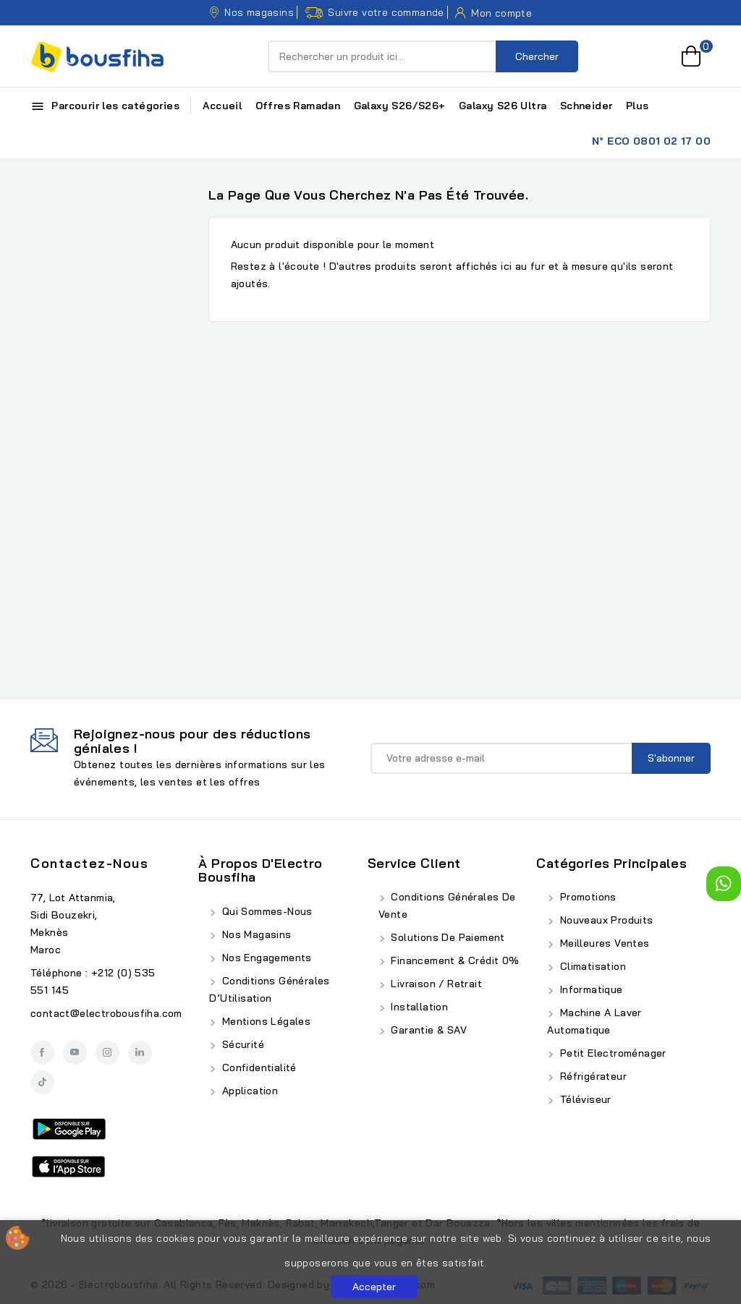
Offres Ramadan (298, 105)
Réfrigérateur (591, 1076)
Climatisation (591, 966)
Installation (418, 1006)
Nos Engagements (265, 957)
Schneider (586, 105)
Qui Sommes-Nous (265, 911)
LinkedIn (140, 1053)
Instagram (107, 1053)
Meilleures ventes (602, 943)
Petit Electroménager (611, 1053)
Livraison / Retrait (435, 983)
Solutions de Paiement (446, 937)
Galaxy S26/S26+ (400, 105)
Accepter (374, 1286)
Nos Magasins (255, 934)
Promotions (586, 896)
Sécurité (241, 1044)
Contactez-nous (89, 863)
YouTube (75, 1053)
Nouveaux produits (604, 919)
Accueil (222, 105)
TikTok (42, 1082)
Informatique (589, 989)
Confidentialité (257, 1067)
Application (248, 1090)
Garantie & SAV (427, 1029)
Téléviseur (583, 1099)
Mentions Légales (264, 1021)
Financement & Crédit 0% (454, 960)
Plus (637, 105)
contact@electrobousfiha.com (106, 1013)
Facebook (42, 1053)
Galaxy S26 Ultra (502, 105)
